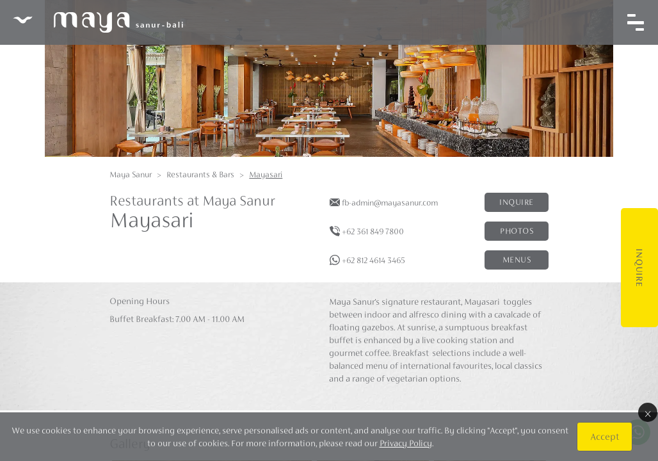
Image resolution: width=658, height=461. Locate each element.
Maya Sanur (130, 174)
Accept (604, 436)
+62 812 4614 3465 (373, 260)
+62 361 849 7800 (373, 231)
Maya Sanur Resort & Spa (98, 22)
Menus (516, 259)
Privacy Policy (406, 443)
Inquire (639, 267)
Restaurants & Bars (200, 174)
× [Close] (648, 412)
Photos (516, 231)
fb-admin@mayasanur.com (390, 202)
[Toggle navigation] (635, 22)
